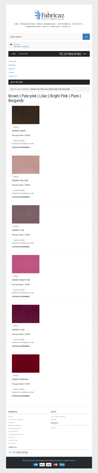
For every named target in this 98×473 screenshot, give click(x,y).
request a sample (19, 141)
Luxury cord (12, 76)
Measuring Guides (49, 24)
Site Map (53, 419)
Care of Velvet (77, 24)
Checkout (25, 47)
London (11, 72)
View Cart (17, 47)
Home (16, 24)
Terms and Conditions (27, 24)
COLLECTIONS (23, 54)
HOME (13, 54)
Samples (39, 24)
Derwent (11, 69)
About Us (45, 26)
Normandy (12, 61)
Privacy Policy (55, 26)
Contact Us (65, 26)
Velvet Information (63, 24)
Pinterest (54, 428)
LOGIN (84, 54)
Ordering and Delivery (33, 26)
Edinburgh (12, 65)
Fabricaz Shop (15, 89)
